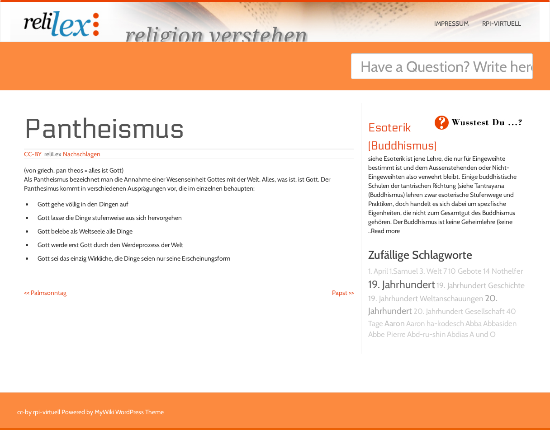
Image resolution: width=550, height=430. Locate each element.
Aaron (394, 323)
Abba (473, 323)
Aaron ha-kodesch (435, 323)
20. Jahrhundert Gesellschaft (459, 311)
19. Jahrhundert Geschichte (480, 285)
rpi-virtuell (501, 23)
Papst (343, 293)
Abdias (457, 334)
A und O (482, 334)
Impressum (451, 23)
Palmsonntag (45, 293)
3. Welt (430, 271)
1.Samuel (403, 271)
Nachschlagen (81, 154)
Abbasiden (500, 323)
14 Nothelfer (503, 271)
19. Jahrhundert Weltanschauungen (426, 298)
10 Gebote (465, 271)
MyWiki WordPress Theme (129, 412)
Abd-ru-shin (426, 334)
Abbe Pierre (387, 334)
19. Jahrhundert (401, 284)
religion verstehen (216, 35)
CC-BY (33, 154)
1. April (378, 271)
